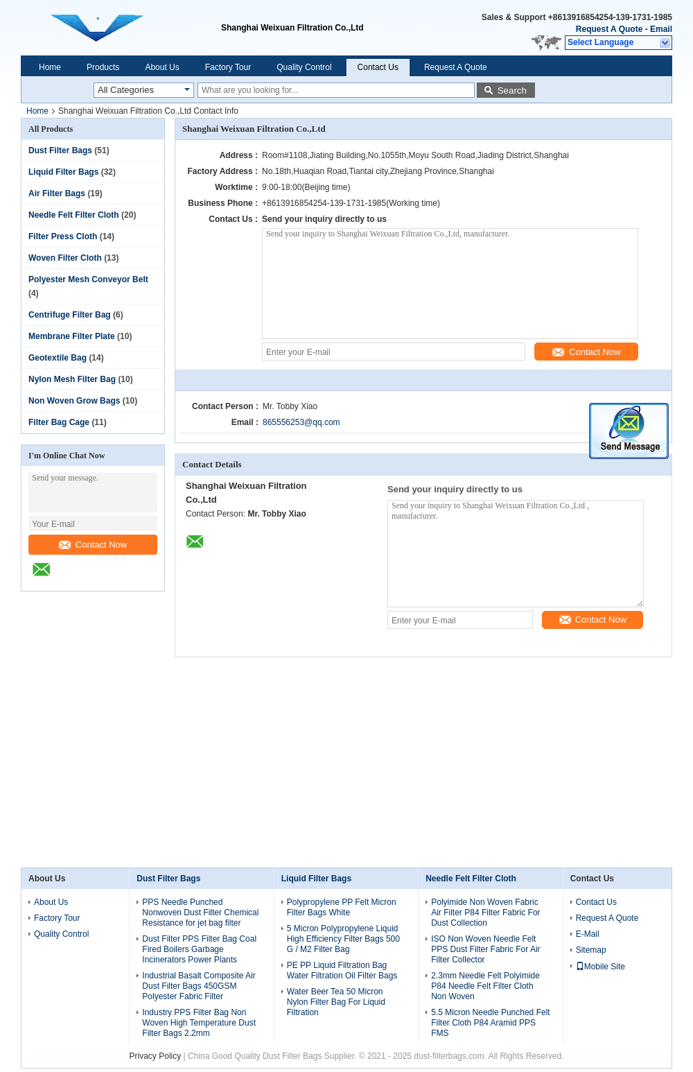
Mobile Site (600, 966)
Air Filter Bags (56, 193)
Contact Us (378, 67)
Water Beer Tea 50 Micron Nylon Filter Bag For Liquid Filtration (336, 1002)
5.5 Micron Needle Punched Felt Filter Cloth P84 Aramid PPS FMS (490, 1023)
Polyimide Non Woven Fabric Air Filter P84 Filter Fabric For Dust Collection (485, 912)
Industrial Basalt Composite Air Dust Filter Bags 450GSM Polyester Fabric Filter (198, 986)
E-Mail (587, 934)
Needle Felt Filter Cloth (73, 215)
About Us (162, 67)
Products (103, 67)
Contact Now (93, 544)
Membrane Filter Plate (71, 336)
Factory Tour (228, 67)
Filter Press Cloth (62, 236)
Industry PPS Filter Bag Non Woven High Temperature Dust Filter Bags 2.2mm (199, 1023)
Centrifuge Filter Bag (69, 315)
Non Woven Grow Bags (74, 401)
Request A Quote (609, 29)
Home (50, 67)
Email (661, 29)
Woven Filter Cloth (65, 258)
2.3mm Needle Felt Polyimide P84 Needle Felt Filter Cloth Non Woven (485, 986)
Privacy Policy (156, 1056)
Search (512, 90)
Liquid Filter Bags (63, 172)
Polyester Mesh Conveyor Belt (88, 279)
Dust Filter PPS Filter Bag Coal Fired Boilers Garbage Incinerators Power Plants (199, 949)
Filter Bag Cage (58, 422)
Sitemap (591, 950)
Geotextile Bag (57, 358)
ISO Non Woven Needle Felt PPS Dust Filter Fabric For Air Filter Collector (485, 949)
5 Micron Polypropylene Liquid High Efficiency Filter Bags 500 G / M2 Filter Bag (343, 939)
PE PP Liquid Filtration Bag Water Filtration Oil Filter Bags (342, 970)
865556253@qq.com (301, 422)
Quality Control (304, 67)
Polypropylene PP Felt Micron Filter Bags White (341, 907)
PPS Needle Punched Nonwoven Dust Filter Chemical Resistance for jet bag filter (200, 912)
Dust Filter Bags (60, 150)
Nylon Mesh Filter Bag (72, 379)
